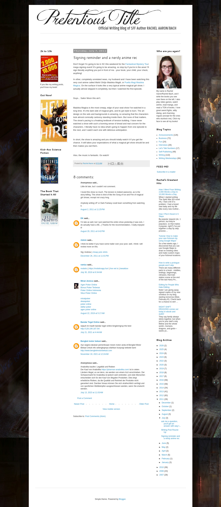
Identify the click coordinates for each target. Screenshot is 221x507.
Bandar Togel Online (90, 322)
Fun (160, 142)
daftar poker (86, 307)
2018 (161, 372)
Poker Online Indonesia (91, 290)
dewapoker (85, 301)
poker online (86, 304)
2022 (161, 361)
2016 (161, 380)
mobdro (84, 268)
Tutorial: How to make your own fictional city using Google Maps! (168, 238)
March (165, 455)
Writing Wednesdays (168, 158)
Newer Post (79, 404)
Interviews (163, 145)
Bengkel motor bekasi (91, 341)
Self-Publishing (165, 152)
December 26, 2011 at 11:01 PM (95, 256)
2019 (161, 368)
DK (82, 218)
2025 (161, 349)
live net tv (114, 268)
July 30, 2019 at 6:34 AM (91, 272)
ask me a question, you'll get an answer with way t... (171, 423)
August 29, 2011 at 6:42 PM (93, 231)
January (165, 462)
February (166, 458)
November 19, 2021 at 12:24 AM (95, 354)
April (164, 451)
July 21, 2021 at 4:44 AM (91, 332)
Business (163, 138)
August (165, 414)
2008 (161, 471)
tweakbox (124, 268)
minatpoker (85, 298)
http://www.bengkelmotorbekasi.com (96, 350)
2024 (161, 353)
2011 (161, 399)
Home (111, 404)
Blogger (122, 499)
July (164, 418)
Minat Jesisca (87, 281)
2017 (161, 376)
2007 (161, 475)
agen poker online (88, 309)
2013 (161, 391)
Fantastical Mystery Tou (136, 64)
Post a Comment (84, 398)
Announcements (166, 135)
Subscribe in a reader (166, 172)
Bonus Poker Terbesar (90, 287)
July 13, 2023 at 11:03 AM (92, 392)
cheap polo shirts (100, 252)
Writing (162, 155)
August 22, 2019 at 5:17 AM (93, 313)
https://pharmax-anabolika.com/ (115, 369)
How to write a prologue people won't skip (169, 264)
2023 (161, 357)
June (164, 443)
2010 (161, 467)
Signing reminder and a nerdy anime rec (170, 437)
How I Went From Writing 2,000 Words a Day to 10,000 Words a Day (170, 192)
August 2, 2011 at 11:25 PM (93, 209)
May (164, 447)
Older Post (144, 404)
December (166, 403)
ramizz (84, 265)
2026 (161, 345)
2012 (161, 395)
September (167, 410)
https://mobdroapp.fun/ (98, 268)
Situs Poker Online (89, 293)
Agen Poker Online (89, 285)
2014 (161, 388)
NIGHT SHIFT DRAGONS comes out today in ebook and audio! (168, 310)
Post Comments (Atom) (95, 416)
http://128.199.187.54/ (90, 329)
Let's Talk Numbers (167, 148)
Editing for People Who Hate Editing (169, 286)
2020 (161, 365)
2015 (161, 384)
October (165, 406)
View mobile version (111, 409)
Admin (84, 240)
